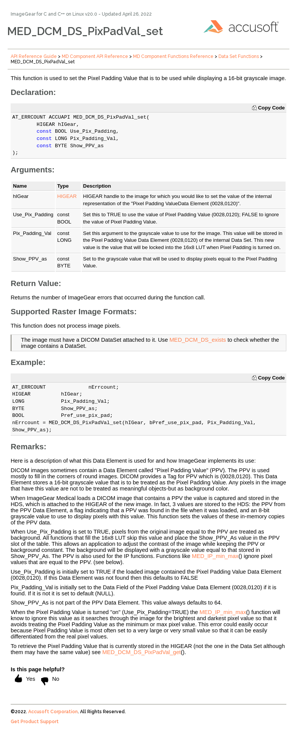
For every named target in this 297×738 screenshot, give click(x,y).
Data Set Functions (238, 56)
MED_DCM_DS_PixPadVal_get (141, 652)
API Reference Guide (34, 56)
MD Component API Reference (95, 56)
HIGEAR (67, 196)
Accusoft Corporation (53, 711)
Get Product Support (35, 721)
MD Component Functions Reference (173, 56)
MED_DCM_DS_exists (197, 340)
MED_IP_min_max (215, 556)
